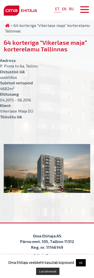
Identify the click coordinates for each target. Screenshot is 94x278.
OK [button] (81, 262)
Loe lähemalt (47, 271)
